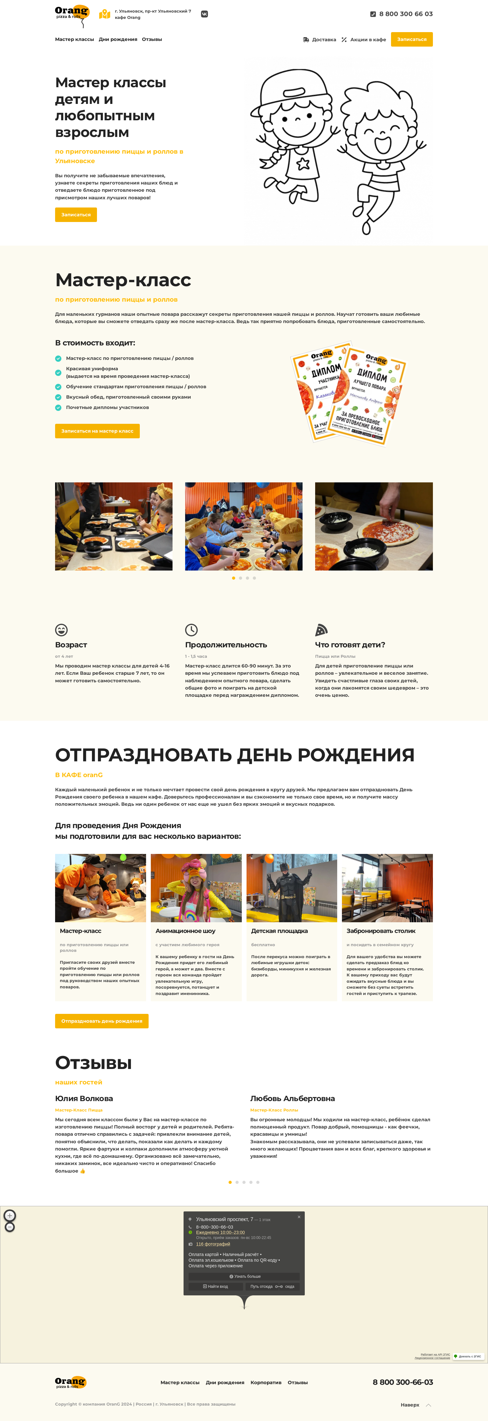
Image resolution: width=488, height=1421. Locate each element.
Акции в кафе (363, 40)
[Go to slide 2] (240, 578)
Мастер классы (74, 39)
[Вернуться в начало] (72, 16)
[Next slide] (418, 526)
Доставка (319, 40)
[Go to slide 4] (254, 578)
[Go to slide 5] (257, 1182)
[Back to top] (428, 1405)
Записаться (412, 39)
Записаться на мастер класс (97, 431)
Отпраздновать (101, 1021)
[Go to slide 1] (233, 578)
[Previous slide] (70, 526)
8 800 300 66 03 (401, 14)
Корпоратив (266, 1382)
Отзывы (152, 39)
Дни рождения (118, 39)
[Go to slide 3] (247, 578)
